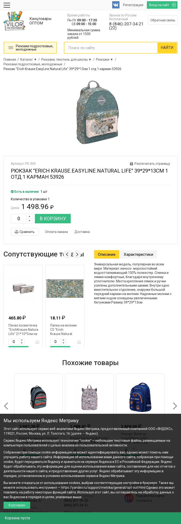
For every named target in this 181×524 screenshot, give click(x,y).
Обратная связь (162, 20)
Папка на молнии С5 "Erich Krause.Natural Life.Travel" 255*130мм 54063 (64, 333)
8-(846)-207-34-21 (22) (126, 25)
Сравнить (25, 232)
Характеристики (138, 254)
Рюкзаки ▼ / (107, 59)
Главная (10, 59)
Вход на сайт (159, 5)
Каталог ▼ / (30, 59)
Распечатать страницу (152, 163)
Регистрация (133, 5)
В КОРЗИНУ (53, 218)
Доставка (82, 232)
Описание (106, 254)
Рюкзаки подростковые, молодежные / (35, 64)
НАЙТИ (167, 47)
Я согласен (16, 505)
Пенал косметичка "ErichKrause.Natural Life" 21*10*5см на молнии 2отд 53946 (23, 333)
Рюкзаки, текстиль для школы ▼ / (68, 59)
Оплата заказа (56, 232)
